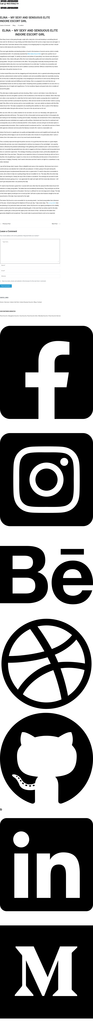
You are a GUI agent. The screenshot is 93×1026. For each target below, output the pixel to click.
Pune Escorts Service (55, 316)
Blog (14, 25)
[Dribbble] (46, 710)
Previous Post (5, 224)
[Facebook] (46, 425)
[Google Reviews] (1, 810)
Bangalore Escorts (13, 316)
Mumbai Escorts (43, 316)
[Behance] (46, 616)
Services (6, 302)
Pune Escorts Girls (32, 316)
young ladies (52, 203)
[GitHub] (46, 807)
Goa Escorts (23, 316)
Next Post (55, 224)
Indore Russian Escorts (26, 302)
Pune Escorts (4, 316)
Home (1, 302)
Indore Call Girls (14, 302)
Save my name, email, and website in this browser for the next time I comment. (24, 281)
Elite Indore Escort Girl (34, 54)
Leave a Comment (5, 25)
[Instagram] (46, 532)
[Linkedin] (46, 917)
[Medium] (46, 1024)
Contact (39, 302)
